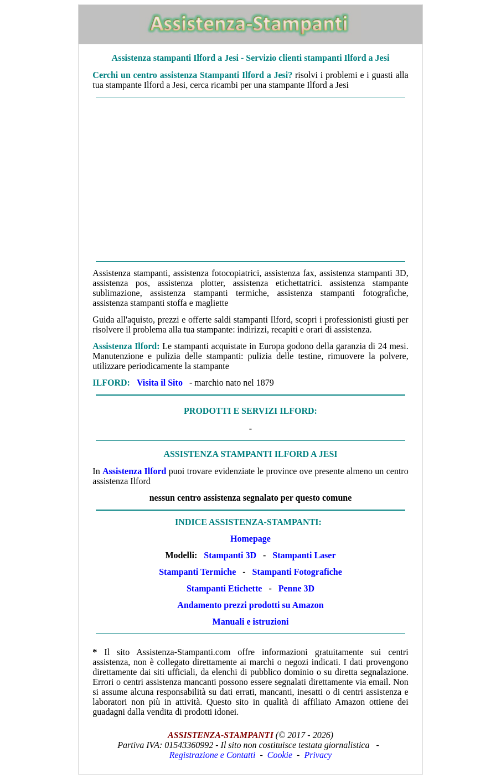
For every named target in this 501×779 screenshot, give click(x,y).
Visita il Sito (160, 382)
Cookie (279, 755)
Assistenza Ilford (134, 471)
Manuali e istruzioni (251, 621)
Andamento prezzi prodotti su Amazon (250, 605)
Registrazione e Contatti (212, 755)
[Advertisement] (250, 179)
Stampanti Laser (303, 555)
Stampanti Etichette (224, 588)
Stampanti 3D (230, 555)
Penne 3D (296, 588)
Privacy (318, 755)
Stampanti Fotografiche (297, 572)
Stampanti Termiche (197, 572)
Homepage (250, 538)
